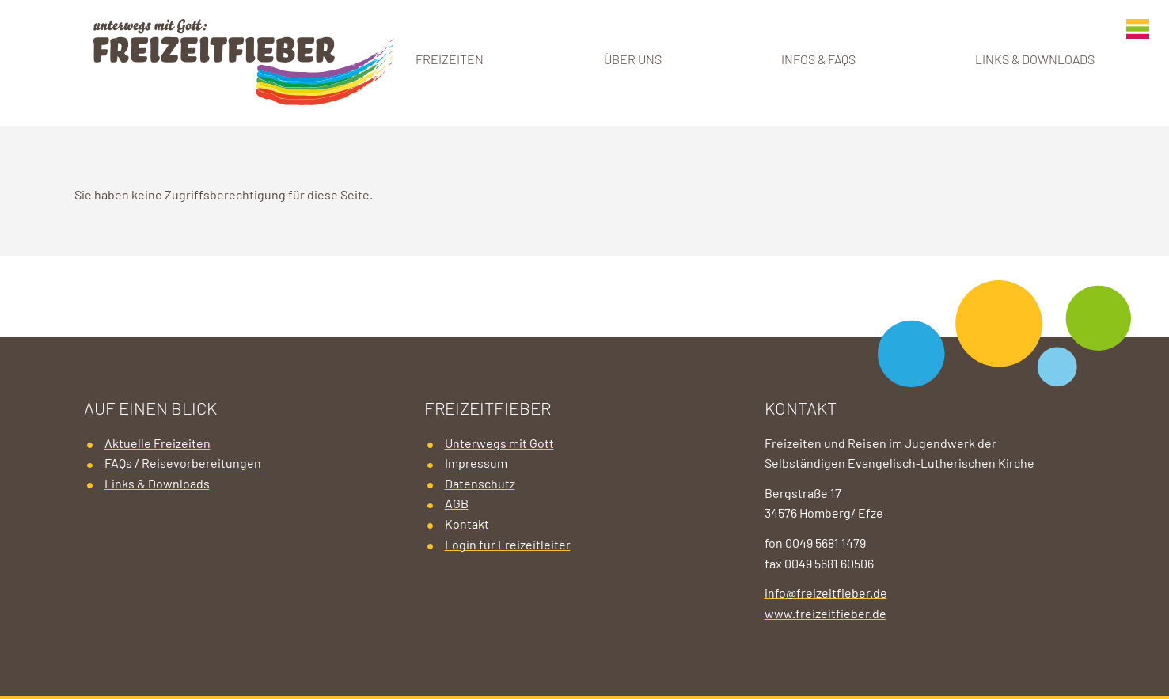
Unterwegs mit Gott (499, 444)
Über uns (633, 60)
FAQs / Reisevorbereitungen (182, 464)
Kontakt (467, 525)
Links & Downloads (1035, 60)
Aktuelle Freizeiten (157, 444)
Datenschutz (480, 484)
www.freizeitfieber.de (825, 614)
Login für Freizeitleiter (508, 545)
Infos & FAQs (818, 60)
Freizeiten (450, 60)
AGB (457, 504)
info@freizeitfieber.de (826, 593)
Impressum (476, 464)
